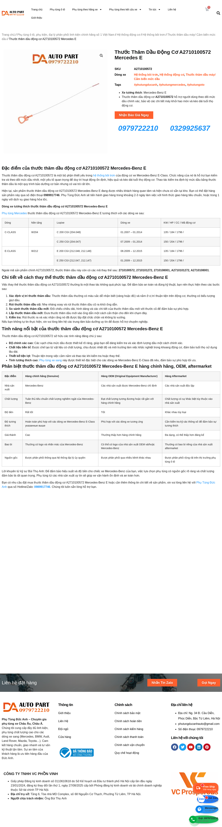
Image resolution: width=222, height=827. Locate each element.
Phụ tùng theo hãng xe (87, 9)
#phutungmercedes (172, 84)
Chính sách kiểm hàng (129, 657)
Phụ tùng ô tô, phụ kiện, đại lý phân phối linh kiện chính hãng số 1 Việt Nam (65, 34)
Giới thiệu (36, 17)
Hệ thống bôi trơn (153, 34)
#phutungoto (196, 84)
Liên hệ (172, 9)
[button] (101, 55)
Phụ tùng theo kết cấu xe (125, 9)
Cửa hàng (64, 665)
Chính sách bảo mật (127, 641)
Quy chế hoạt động (127, 681)
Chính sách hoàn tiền (128, 649)
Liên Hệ (63, 649)
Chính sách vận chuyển (130, 673)
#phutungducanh (145, 84)
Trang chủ (37, 9)
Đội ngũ (63, 657)
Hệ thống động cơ (128, 34)
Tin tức (155, 9)
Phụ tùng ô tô (57, 9)
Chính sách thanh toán (129, 665)
